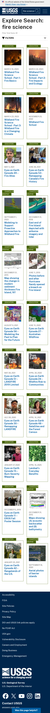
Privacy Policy (9, 611)
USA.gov (6, 634)
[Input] (31, 11)
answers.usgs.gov (10, 707)
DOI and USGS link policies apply (18, 623)
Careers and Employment (14, 645)
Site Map (6, 617)
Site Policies (8, 606)
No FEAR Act (8, 628)
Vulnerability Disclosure (13, 639)
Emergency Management (14, 656)
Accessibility (8, 595)
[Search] (37, 11)
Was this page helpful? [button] (26, 710)
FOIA (4, 600)
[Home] (10, 13)
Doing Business (9, 650)
